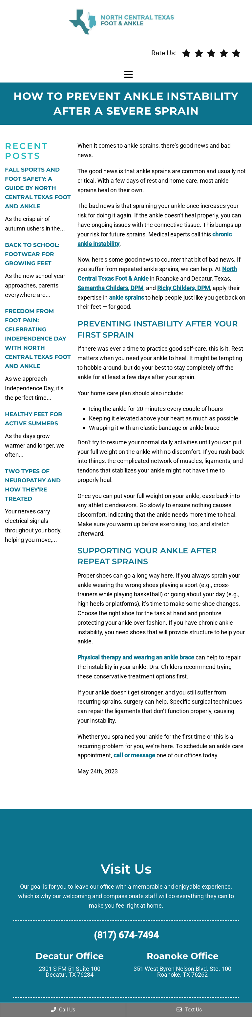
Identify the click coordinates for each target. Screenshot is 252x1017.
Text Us (189, 1010)
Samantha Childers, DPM (110, 288)
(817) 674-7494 (126, 935)
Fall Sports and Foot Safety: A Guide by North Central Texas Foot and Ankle (38, 188)
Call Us (63, 1010)
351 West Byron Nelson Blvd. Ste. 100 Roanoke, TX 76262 (182, 972)
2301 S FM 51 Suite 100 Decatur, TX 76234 (69, 972)
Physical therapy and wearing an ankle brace (135, 657)
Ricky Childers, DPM (183, 288)
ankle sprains (126, 297)
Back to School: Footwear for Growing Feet (32, 254)
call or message (134, 755)
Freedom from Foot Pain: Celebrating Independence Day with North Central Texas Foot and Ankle (38, 338)
